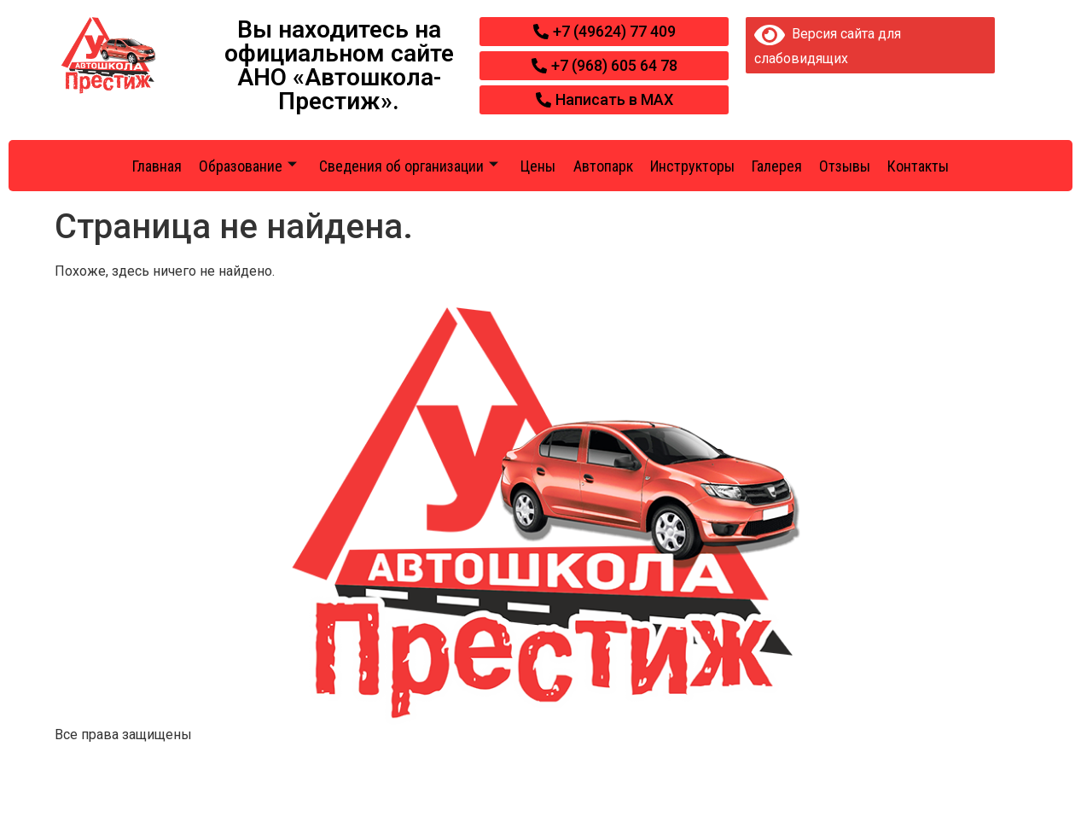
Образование (248, 166)
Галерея (777, 166)
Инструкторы (692, 166)
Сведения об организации (408, 166)
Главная (157, 166)
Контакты (918, 166)
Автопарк (603, 166)
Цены (537, 166)
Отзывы (844, 166)
